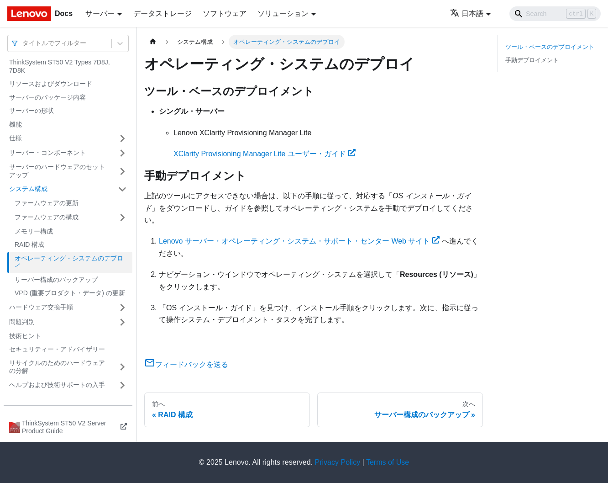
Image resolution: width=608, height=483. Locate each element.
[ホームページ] (153, 42)
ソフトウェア (224, 13)
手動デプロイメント (532, 60)
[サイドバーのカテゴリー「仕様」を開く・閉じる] (122, 138)
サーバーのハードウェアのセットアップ (57, 171)
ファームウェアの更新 (47, 203)
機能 (15, 124)
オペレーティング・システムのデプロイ (69, 262)
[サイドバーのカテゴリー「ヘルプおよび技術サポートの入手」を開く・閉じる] (122, 385)
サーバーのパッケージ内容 (47, 97)
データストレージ (162, 13)
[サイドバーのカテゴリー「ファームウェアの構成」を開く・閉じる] (122, 217)
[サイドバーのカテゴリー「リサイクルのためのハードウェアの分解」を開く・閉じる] (122, 367)
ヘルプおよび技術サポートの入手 (57, 384)
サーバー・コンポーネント (47, 152)
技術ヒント (25, 336)
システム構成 (28, 188)
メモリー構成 (34, 231)
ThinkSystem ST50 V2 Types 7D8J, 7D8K (59, 66)
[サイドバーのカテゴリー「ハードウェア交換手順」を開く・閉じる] (122, 307)
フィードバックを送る (186, 364)
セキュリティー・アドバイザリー (57, 349)
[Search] (555, 13)
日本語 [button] (466, 13)
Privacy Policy (338, 462)
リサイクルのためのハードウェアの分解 (57, 367)
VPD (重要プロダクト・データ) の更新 (70, 293)
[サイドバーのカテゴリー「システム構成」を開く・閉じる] (122, 189)
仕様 (15, 138)
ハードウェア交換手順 (41, 307)
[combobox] (23, 43)
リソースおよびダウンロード (50, 83)
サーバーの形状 (31, 110)
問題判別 (22, 321)
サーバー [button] (100, 13)
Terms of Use (387, 462)
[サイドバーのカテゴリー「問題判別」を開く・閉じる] (122, 322)
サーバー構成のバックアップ (56, 279)
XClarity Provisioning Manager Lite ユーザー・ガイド (264, 154)
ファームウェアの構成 (47, 217)
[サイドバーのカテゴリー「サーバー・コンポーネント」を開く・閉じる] (122, 153)
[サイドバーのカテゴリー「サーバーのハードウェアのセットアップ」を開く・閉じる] (122, 171)
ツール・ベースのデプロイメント (549, 46)
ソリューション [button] (283, 13)
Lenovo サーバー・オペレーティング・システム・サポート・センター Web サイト (299, 241)
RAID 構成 (29, 244)
